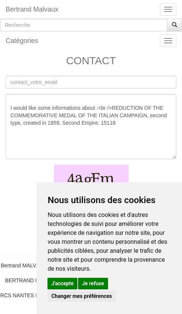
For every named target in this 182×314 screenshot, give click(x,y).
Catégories (22, 40)
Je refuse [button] (93, 283)
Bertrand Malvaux (32, 9)
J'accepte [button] (62, 283)
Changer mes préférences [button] (81, 296)
